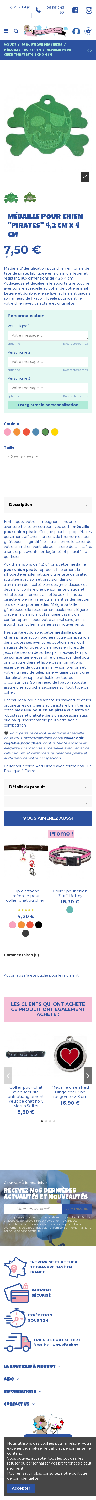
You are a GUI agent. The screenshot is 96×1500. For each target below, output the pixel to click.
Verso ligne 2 (19, 352)
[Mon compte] (76, 31)
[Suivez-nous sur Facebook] (75, 10)
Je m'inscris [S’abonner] (77, 1209)
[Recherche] (16, 31)
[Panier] (88, 31)
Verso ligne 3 (19, 378)
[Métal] (25, 933)
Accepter (21, 1488)
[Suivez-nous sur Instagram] (86, 10)
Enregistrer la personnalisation (48, 405)
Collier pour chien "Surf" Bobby (70, 893)
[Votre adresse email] (33, 1209)
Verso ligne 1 (19, 326)
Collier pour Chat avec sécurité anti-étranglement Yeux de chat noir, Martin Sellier (26, 1096)
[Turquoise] (69, 909)
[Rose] (12, 924)
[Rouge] (30, 924)
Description (48, 505)
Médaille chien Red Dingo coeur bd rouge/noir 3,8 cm (70, 1092)
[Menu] (6, 31)
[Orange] (21, 924)
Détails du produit (48, 787)
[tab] (48, 505)
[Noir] (38, 924)
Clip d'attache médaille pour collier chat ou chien (26, 896)
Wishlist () (20, 7)
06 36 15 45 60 (50, 10)
